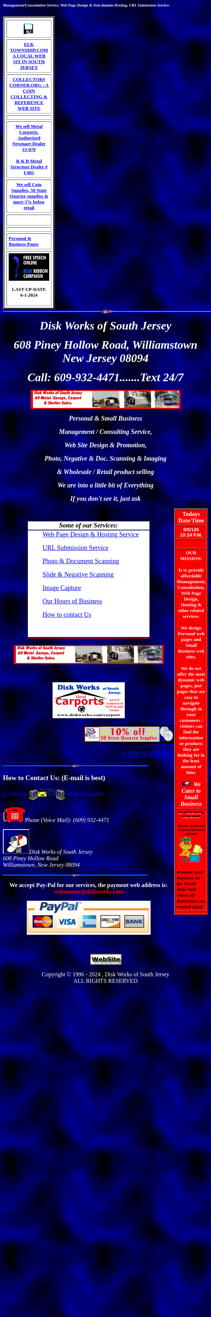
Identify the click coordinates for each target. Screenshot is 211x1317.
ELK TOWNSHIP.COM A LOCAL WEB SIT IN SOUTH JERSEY (29, 56)
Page (72, 5)
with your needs (85, 793)
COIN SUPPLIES (148, 753)
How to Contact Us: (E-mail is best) (54, 778)
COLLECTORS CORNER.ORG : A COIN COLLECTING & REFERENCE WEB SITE (29, 94)
